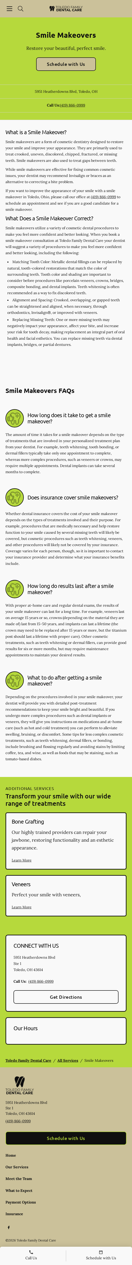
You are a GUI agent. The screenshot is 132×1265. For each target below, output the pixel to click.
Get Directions (66, 997)
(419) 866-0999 (72, 105)
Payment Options (20, 1202)
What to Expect (18, 1190)
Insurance (14, 1214)
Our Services (16, 1167)
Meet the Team (18, 1178)
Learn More (22, 860)
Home (10, 1155)
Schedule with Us (66, 64)
